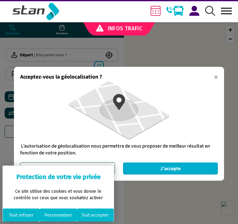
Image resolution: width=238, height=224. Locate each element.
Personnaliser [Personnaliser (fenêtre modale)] (58, 215)
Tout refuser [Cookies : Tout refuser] (21, 215)
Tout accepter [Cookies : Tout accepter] (95, 215)
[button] (210, 11)
